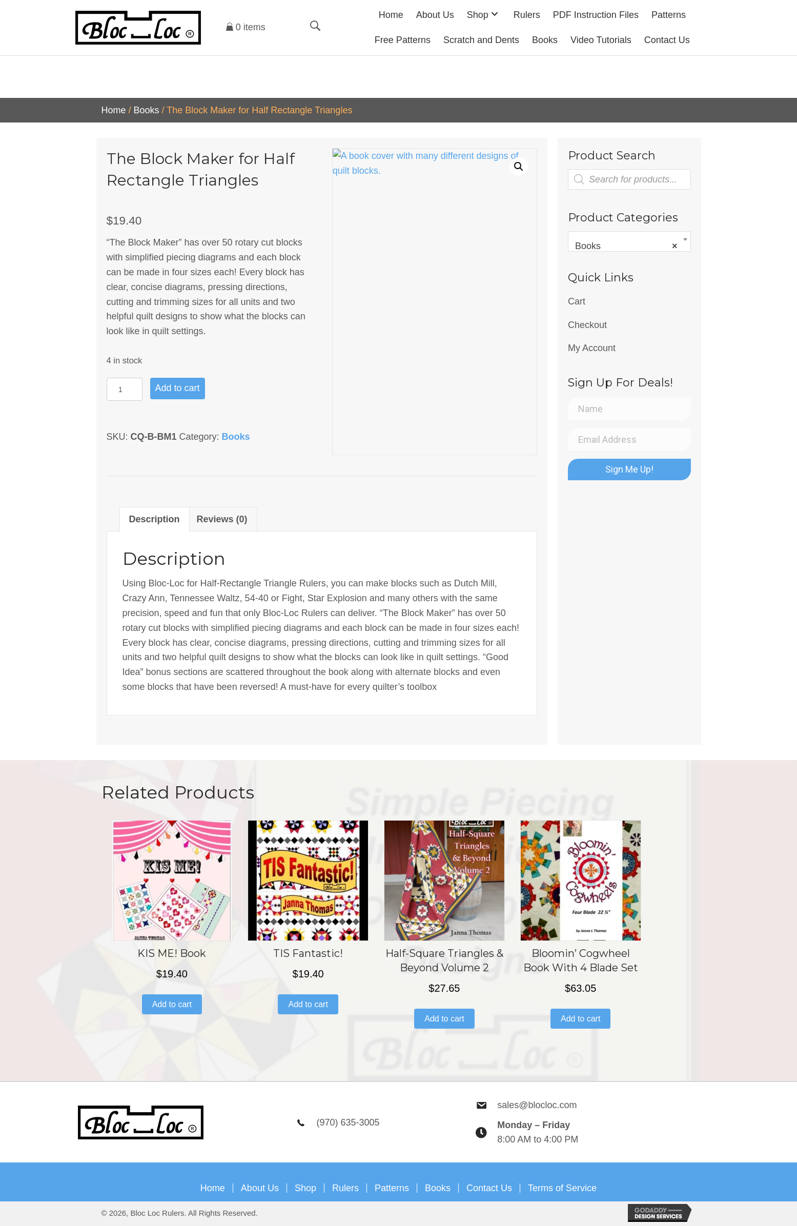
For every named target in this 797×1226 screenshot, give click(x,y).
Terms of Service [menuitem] (562, 1188)
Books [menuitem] (438, 1188)
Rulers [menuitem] (345, 1188)
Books (146, 110)
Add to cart (177, 388)
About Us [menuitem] (260, 1188)
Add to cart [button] (172, 1004)
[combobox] (629, 241)
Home (113, 110)
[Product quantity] (124, 389)
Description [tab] (154, 519)
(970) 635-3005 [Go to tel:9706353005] (347, 1122)
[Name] (629, 408)
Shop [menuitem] (305, 1188)
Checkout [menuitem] (587, 325)
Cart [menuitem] (576, 301)
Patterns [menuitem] (392, 1188)
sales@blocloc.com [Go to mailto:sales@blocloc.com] (537, 1105)
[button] (494, 13)
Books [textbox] (626, 246)
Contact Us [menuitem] (489, 1188)
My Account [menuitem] (592, 348)
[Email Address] (629, 439)
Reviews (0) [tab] (222, 519)
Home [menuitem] (212, 1188)
